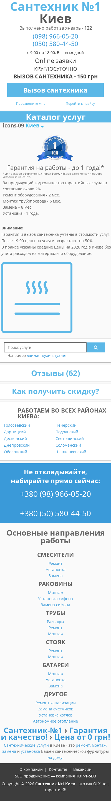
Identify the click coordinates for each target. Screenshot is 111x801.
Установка (55, 569)
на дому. (55, 757)
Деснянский (15, 439)
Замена (56, 575)
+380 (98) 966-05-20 (55, 493)
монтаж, (99, 745)
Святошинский (70, 439)
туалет (60, 355)
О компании (31, 769)
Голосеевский (17, 425)
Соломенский (68, 445)
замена (9, 751)
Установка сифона (55, 598)
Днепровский (17, 445)
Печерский (66, 425)
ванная (34, 355)
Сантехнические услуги (27, 745)
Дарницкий (15, 432)
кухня (47, 355)
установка (31, 751)
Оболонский (15, 452)
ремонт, (84, 745)
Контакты (58, 769)
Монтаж (55, 592)
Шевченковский (71, 452)
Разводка (55, 621)
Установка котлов (55, 715)
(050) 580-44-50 (55, 43)
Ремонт (55, 563)
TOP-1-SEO (86, 776)
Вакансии (82, 769)
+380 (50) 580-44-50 (55, 513)
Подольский (67, 432)
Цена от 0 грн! (82, 736)
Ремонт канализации (56, 702)
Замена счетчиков (55, 709)
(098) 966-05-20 (55, 36)
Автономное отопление (55, 721)
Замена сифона (55, 604)
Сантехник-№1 (34, 730)
